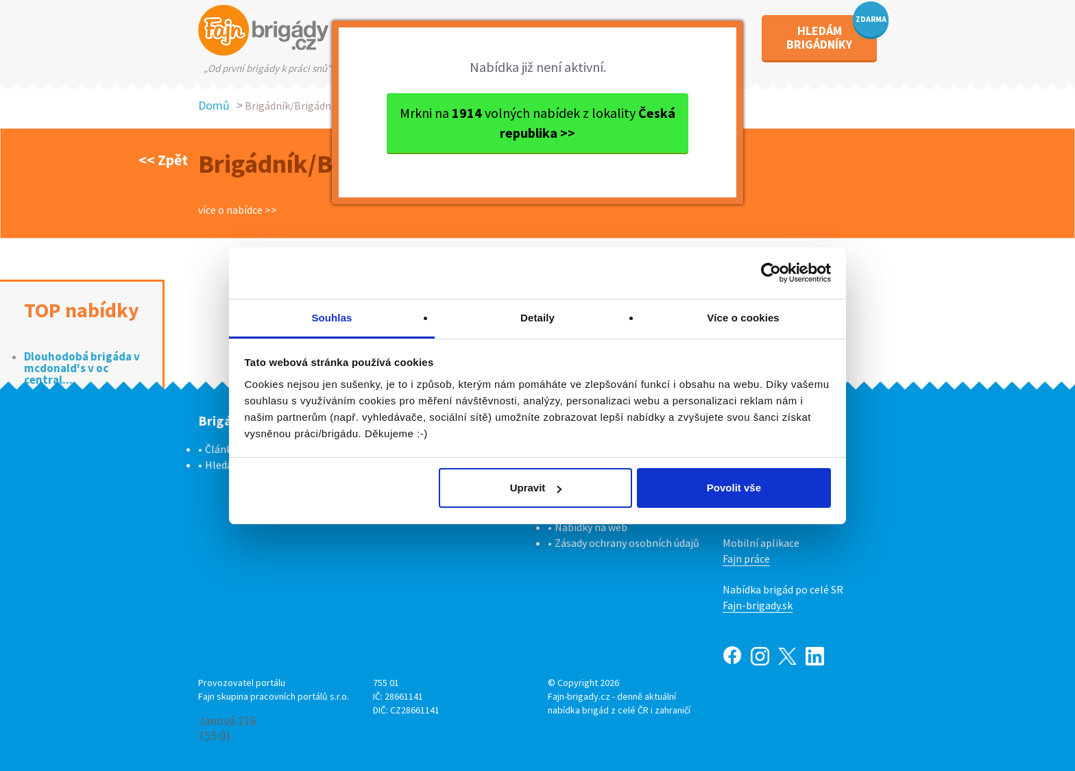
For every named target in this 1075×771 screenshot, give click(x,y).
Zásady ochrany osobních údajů (627, 543)
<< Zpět (163, 159)
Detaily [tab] (537, 317)
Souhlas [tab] (331, 317)
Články (221, 449)
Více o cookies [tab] (743, 317)
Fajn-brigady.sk (758, 605)
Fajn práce (746, 558)
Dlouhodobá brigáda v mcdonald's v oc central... (82, 368)
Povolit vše (734, 487)
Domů (214, 105)
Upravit (536, 487)
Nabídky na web (591, 527)
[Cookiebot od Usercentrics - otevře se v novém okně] (771, 272)
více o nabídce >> (237, 210)
